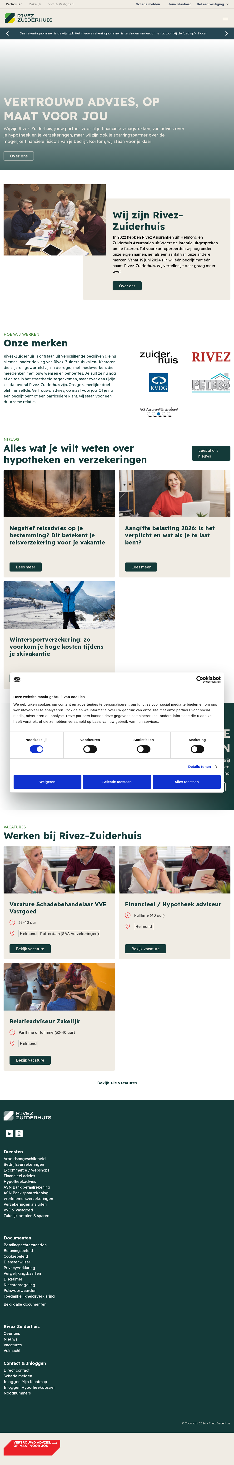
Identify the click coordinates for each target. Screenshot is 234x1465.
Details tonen (199, 767)
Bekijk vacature (30, 948)
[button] (213, 4)
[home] (28, 18)
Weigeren (47, 782)
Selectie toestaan (117, 782)
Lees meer (25, 567)
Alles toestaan (186, 782)
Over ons (19, 156)
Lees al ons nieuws (208, 453)
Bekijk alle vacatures (117, 1083)
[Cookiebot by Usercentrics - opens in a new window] (200, 679)
